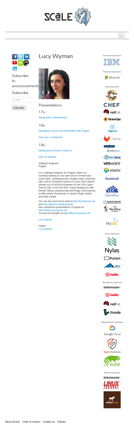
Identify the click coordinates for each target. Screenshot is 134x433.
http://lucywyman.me (84, 201)
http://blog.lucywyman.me (77, 213)
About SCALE (12, 421)
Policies (61, 421)
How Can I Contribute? (51, 137)
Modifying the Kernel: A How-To (55, 150)
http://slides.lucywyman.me (53, 210)
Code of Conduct (31, 421)
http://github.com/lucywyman (58, 204)
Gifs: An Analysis (47, 157)
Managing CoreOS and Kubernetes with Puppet (64, 130)
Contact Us (49, 421)
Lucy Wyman (45, 219)
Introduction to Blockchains (53, 117)
